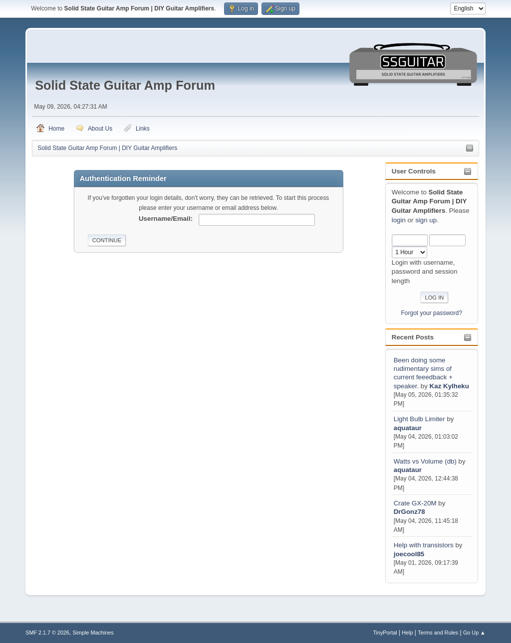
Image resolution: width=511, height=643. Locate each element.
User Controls (414, 171)
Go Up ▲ (474, 633)
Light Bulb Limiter (419, 419)
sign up (426, 220)
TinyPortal (385, 633)
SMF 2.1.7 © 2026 (47, 633)
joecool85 (409, 554)
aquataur (408, 428)
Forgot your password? (432, 313)
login (399, 220)
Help (407, 633)
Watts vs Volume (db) (425, 461)
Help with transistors (424, 545)
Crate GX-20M (415, 503)
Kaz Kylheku (449, 386)
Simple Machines (93, 633)
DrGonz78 (409, 511)
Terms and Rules (438, 633)
